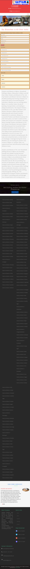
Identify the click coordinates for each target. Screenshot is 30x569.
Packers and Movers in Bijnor (22, 320)
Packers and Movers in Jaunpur (7, 410)
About (18, 515)
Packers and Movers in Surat (21, 374)
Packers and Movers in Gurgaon (22, 357)
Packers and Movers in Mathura (22, 312)
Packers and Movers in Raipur (7, 477)
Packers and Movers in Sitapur (7, 224)
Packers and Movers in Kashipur (22, 326)
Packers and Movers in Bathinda (7, 287)
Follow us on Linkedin (20, 541)
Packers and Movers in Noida (7, 443)
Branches (18, 521)
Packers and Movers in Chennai (22, 279)
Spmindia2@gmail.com (16, 11)
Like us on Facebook (20, 531)
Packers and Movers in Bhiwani (22, 285)
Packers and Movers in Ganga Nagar (22, 347)
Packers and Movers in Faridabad (8, 438)
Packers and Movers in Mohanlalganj (6, 414)
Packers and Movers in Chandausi (8, 227)
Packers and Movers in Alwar (21, 265)
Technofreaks (17, 567)
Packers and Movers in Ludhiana (8, 279)
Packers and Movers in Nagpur (22, 377)
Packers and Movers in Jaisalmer (22, 360)
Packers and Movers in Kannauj (22, 205)
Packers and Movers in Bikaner (22, 362)
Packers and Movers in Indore (22, 379)
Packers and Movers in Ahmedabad (20, 370)
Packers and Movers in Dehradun (22, 334)
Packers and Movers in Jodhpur (7, 455)
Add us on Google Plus (20, 538)
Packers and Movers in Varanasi (22, 230)
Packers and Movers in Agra (7, 202)
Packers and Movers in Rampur (7, 205)
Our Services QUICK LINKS (15, 60)
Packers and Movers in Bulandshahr (20, 201)
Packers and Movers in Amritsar (7, 276)
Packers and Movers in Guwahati (8, 474)
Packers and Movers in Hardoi (22, 219)
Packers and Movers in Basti (21, 295)
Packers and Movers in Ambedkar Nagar (8, 397)
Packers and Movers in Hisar (7, 253)
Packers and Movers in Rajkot (7, 472)
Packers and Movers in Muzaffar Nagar (22, 302)
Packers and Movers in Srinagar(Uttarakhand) (20, 330)
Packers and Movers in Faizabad (22, 292)
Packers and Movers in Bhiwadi (7, 250)
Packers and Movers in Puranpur (8, 242)
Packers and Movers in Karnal (22, 259)
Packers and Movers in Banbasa (7, 421)
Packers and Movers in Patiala (7, 282)
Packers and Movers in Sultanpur (22, 213)
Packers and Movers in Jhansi (22, 315)
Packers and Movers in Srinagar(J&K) (6, 465)
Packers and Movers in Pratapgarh (22, 289)
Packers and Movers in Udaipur (7, 457)
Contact (18, 524)
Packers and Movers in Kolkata (22, 276)
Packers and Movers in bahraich (7, 230)
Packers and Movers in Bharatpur (8, 264)
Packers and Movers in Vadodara (8, 469)
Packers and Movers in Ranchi (7, 460)
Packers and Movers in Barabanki (8, 418)
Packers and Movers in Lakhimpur (22, 216)
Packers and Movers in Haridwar (22, 337)
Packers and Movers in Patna (7, 270)
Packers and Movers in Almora (7, 245)
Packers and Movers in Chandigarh (6, 260)
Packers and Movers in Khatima (7, 424)
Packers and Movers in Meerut (22, 298)
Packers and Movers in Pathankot (22, 267)
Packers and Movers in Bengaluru (22, 273)
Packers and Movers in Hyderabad (22, 282)
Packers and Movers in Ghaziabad (8, 393)
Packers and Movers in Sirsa (21, 250)
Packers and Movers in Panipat (22, 256)
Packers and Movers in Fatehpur (22, 317)
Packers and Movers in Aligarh (7, 404)
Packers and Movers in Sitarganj (7, 429)
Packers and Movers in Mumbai (22, 270)
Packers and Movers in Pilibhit (7, 216)
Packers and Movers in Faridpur (7, 390)
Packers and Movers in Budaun (7, 213)
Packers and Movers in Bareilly (7, 199)
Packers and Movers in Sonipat (22, 253)
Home (18, 513)
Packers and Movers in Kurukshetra (20, 342)
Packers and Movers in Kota (21, 262)
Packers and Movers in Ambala (7, 256)
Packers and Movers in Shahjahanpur (20, 308)
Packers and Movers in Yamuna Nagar (7, 448)
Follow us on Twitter (20, 534)
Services (18, 518)
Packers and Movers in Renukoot (8, 239)
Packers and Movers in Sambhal (7, 401)
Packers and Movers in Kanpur (22, 210)
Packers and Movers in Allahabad (22, 233)
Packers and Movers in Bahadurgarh (6, 434)
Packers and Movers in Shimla (7, 273)
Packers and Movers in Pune (21, 365)
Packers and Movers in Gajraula (22, 323)
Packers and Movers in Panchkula (22, 247)
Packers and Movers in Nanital (22, 242)
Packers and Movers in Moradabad (6, 209)
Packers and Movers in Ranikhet (22, 245)
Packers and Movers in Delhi (7, 387)
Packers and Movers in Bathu (22, 351)
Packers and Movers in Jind (21, 354)
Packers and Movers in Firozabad (8, 407)
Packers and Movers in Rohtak (7, 247)
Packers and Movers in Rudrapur (22, 236)
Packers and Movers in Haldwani (22, 239)
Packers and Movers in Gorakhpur (22, 227)
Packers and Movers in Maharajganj (20, 223)
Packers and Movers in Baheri (7, 236)
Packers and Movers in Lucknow (22, 207)
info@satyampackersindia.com (16, 8)
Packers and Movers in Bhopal (22, 382)
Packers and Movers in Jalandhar (8, 284)
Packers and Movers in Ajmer (7, 267)
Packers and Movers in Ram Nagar (8, 426)
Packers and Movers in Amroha (7, 233)
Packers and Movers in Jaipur (7, 452)
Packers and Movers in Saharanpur (6, 221)
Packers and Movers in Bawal (7, 441)
